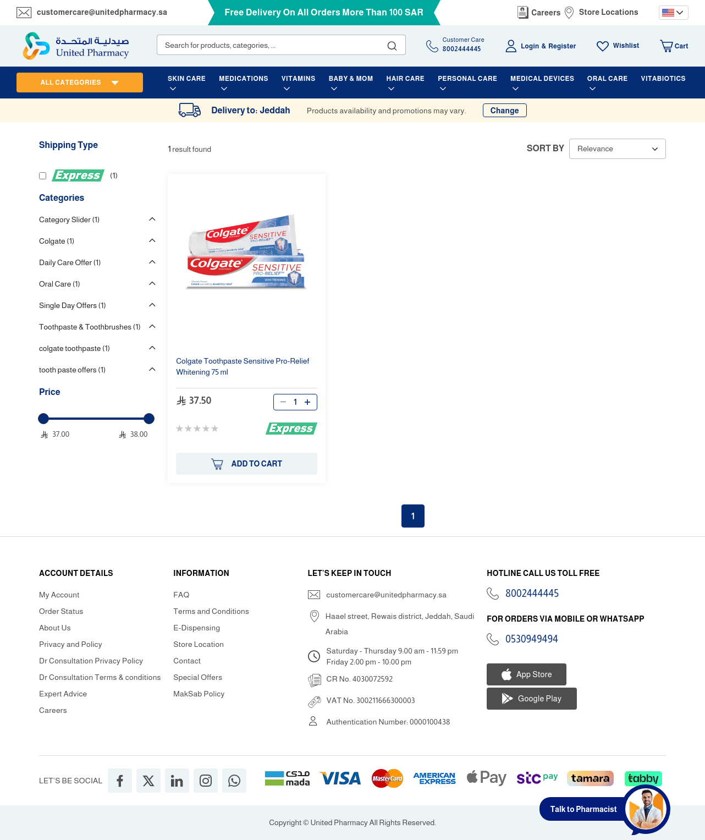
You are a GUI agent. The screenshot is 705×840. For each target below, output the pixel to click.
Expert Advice (63, 693)
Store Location (198, 644)
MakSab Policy (198, 693)
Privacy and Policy (70, 644)
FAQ (181, 594)
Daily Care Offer (70, 262)
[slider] (43, 418)
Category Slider (69, 219)
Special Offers (197, 677)
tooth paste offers (72, 369)
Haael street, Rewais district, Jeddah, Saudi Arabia (400, 624)
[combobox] (281, 45)
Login (530, 46)
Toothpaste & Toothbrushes (90, 326)
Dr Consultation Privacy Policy (91, 660)
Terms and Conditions (211, 611)
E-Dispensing (196, 627)
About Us (55, 627)
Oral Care (59, 283)
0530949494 (531, 639)
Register (562, 46)
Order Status (61, 611)
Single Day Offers (72, 305)
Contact (187, 660)
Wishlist (626, 46)
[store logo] (75, 46)
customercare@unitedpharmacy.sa (102, 12)
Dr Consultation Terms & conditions (100, 677)
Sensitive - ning (242, 366)
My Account (59, 594)
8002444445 (532, 593)
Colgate (56, 241)
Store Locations (608, 12)
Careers (546, 12)
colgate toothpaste (74, 348)
